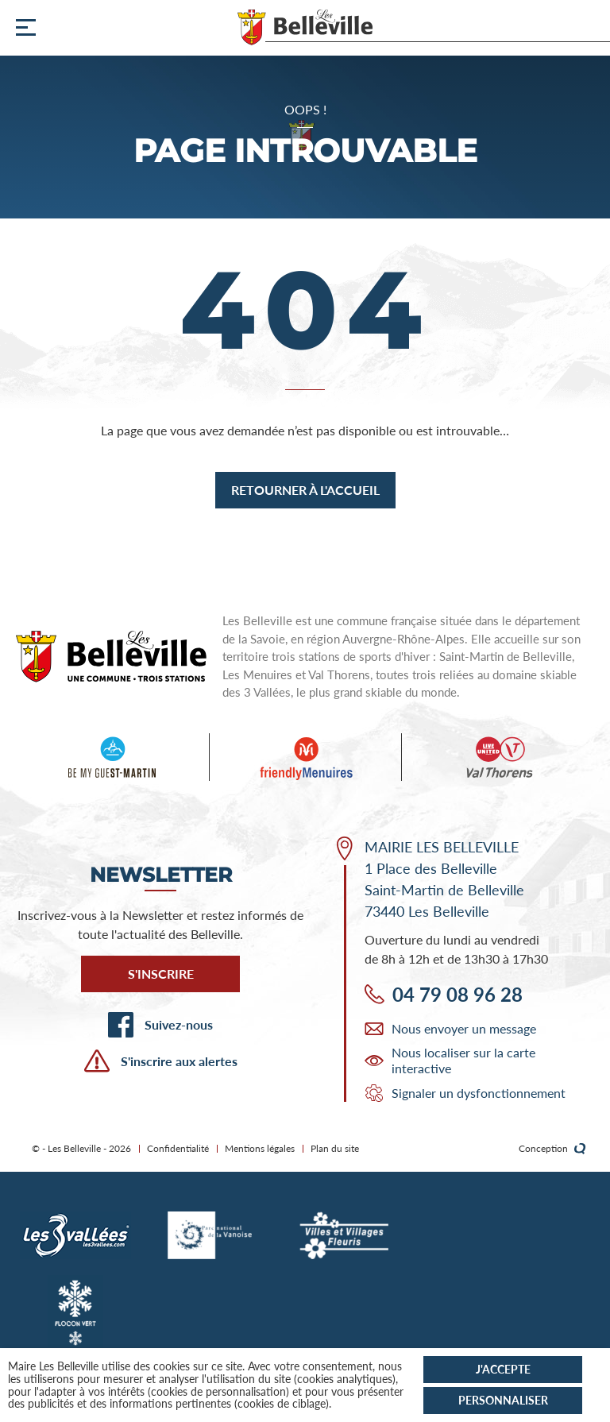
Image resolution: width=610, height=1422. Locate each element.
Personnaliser (503, 1400)
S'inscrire (161, 973)
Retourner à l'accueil (305, 489)
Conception (552, 1148)
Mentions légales (260, 1148)
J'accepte (503, 1369)
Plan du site (335, 1148)
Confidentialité (178, 1148)
